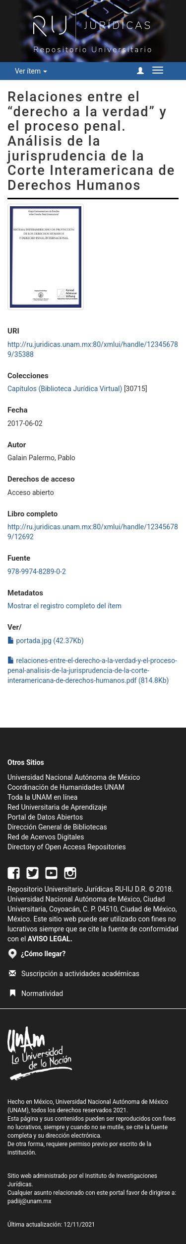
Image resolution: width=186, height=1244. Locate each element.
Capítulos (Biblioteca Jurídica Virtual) (64, 389)
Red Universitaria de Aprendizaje (57, 807)
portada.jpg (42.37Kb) (45, 641)
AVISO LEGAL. (50, 939)
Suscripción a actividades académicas (74, 974)
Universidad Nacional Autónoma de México (73, 777)
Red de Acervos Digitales (45, 837)
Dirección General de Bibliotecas (57, 827)
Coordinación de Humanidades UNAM (65, 787)
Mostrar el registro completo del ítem (64, 606)
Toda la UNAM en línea (42, 797)
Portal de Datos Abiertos (45, 817)
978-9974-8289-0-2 (36, 572)
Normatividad (36, 993)
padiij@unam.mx (29, 1201)
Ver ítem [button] (31, 71)
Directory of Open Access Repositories (66, 847)
